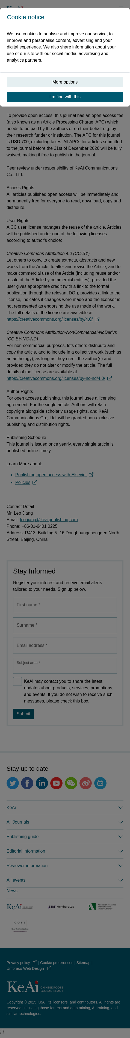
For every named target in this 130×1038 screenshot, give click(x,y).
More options (65, 82)
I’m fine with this (65, 96)
